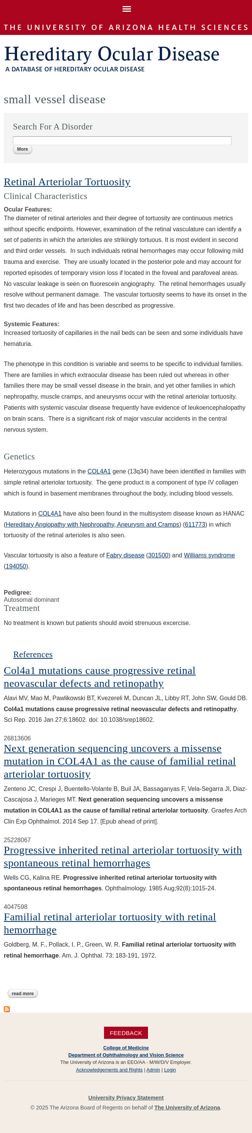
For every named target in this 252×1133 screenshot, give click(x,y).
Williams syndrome (209, 555)
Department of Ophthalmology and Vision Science (126, 1055)
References (33, 654)
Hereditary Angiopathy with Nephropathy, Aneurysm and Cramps (92, 524)
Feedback (126, 1033)
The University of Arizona (187, 1108)
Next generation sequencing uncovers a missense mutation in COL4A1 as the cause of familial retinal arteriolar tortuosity (120, 761)
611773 (195, 524)
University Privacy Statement (126, 1098)
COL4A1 (99, 471)
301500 (158, 555)
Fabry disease (125, 555)
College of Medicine (126, 1048)
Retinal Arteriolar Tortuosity (67, 182)
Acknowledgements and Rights (109, 1070)
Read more (25, 993)
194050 (16, 566)
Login (170, 1070)
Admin (153, 1070)
